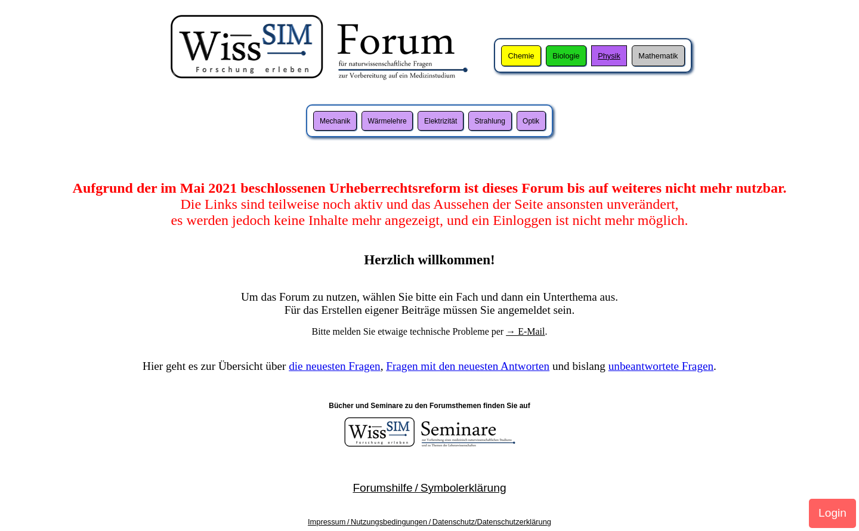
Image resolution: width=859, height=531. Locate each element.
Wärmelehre (386, 121)
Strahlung (490, 121)
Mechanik (335, 121)
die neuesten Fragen (334, 366)
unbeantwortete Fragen (660, 366)
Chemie (521, 55)
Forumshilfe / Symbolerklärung (429, 487)
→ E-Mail (525, 331)
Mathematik (658, 55)
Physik (609, 55)
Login (832, 513)
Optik (531, 121)
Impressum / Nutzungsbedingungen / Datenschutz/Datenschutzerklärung (429, 521)
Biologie (566, 55)
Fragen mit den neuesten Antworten (467, 366)
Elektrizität (440, 121)
